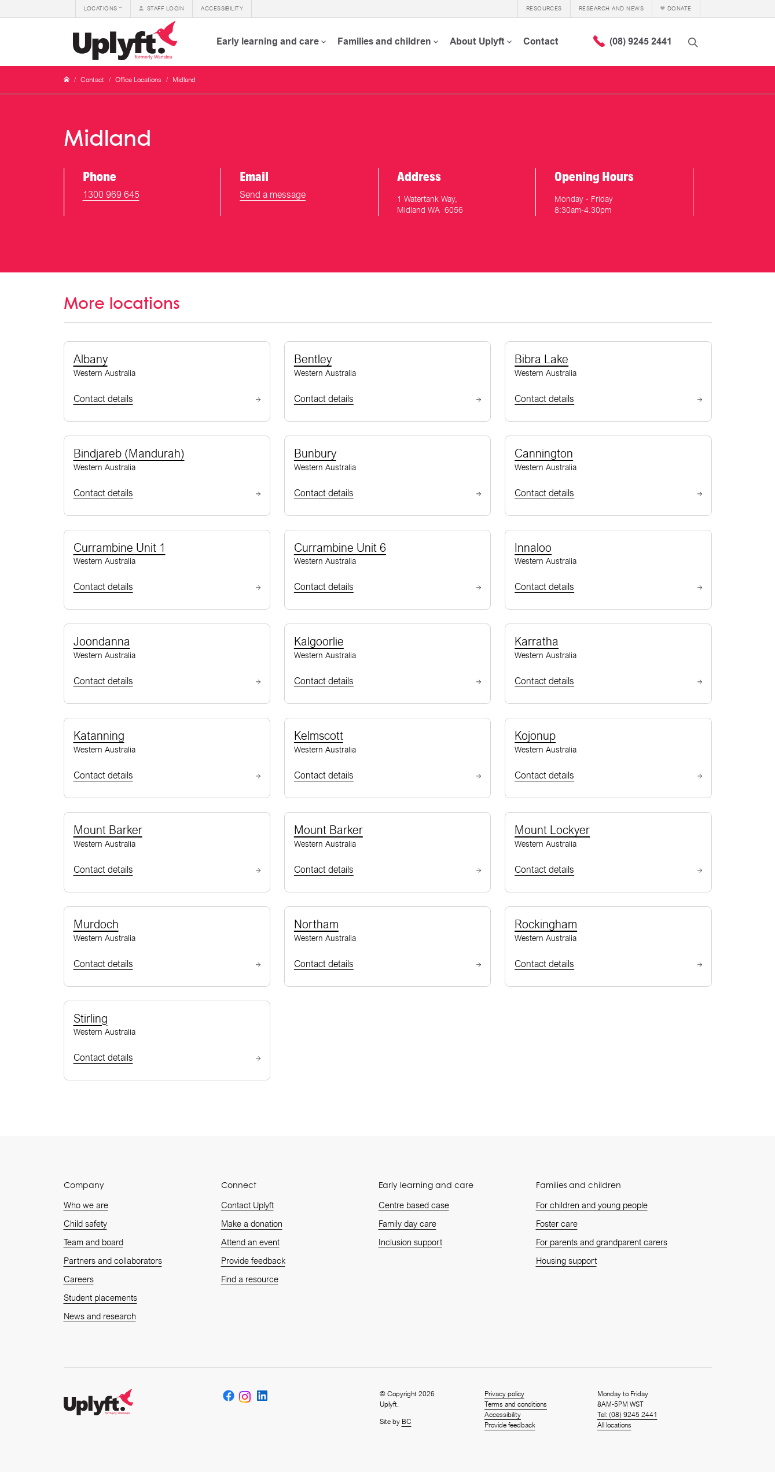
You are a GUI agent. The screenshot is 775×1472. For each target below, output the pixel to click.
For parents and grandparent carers (601, 1242)
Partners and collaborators (113, 1261)
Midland (184, 80)
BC (407, 1422)
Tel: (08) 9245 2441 (627, 1415)
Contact (92, 80)
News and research (100, 1316)
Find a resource (249, 1279)
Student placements (100, 1298)
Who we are (86, 1205)
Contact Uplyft (247, 1205)
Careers (79, 1279)
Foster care (557, 1224)
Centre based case (414, 1205)
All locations (614, 1425)
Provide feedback (253, 1261)
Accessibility (502, 1415)
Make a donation (251, 1224)
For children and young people (592, 1205)
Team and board (93, 1242)
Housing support (566, 1261)
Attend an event (250, 1242)
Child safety (85, 1224)
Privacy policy (504, 1394)
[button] (103, 8)
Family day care (407, 1224)
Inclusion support (410, 1242)
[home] (127, 41)
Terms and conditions (515, 1404)
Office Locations (138, 80)
